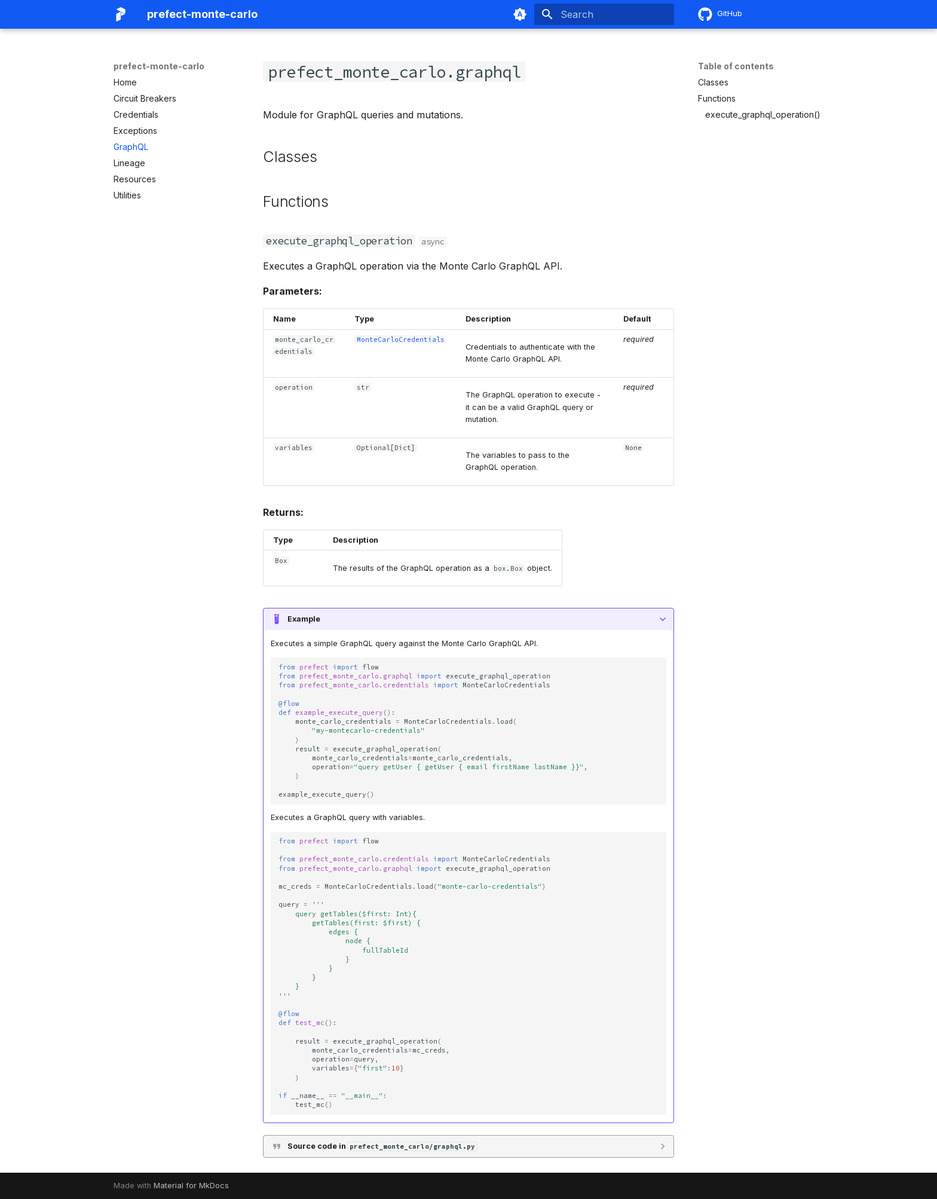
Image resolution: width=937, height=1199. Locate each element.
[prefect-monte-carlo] (121, 14)
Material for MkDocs (191, 1185)
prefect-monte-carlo (159, 66)
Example (303, 618)
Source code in (382, 1146)
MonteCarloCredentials (401, 339)
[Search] (604, 14)
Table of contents (736, 66)
